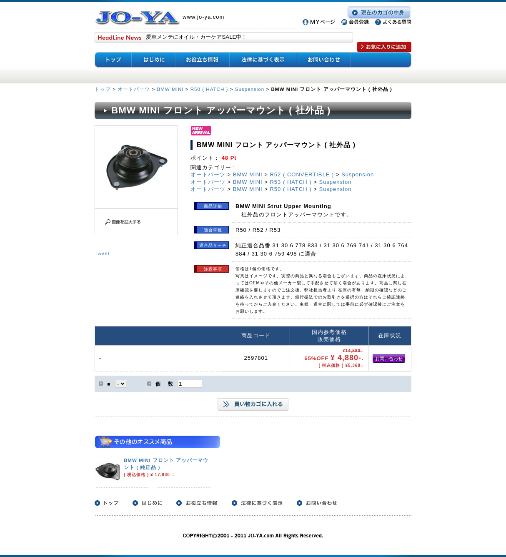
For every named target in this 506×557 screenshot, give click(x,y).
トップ (104, 89)
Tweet (102, 253)
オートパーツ (134, 89)
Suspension (250, 89)
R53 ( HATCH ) (290, 182)
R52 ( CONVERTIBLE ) (302, 174)
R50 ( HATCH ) (209, 89)
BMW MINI (170, 89)
